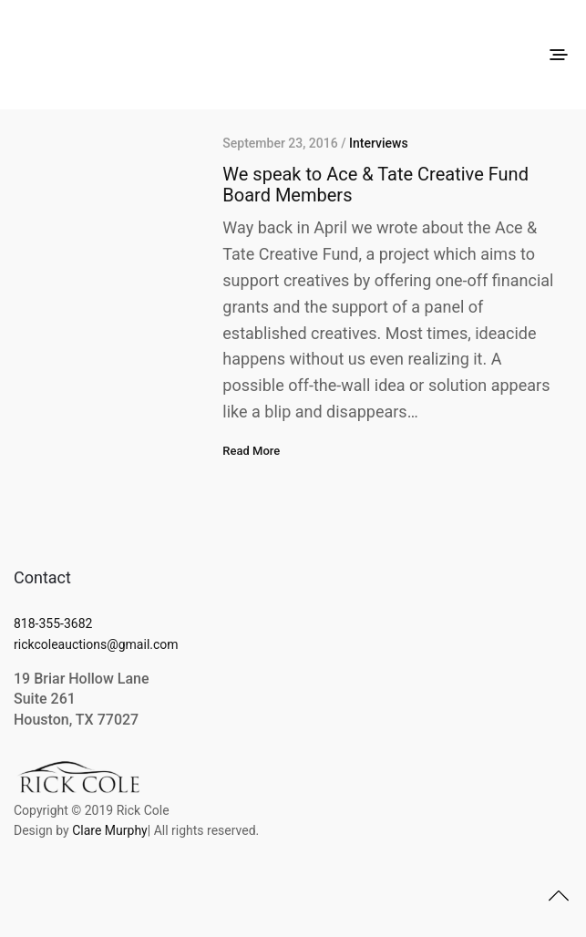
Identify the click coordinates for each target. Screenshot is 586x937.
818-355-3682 (53, 623)
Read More (251, 451)
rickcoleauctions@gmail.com (96, 644)
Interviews (378, 143)
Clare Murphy (110, 830)
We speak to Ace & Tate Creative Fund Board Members (375, 184)
